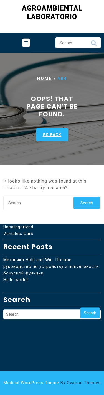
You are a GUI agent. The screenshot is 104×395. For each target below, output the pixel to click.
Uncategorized (18, 211)
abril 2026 (13, 184)
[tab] (26, 42)
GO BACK (52, 135)
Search (94, 43)
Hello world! (15, 263)
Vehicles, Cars (18, 217)
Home (44, 78)
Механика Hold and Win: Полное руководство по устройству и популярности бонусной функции (51, 250)
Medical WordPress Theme (52, 382)
